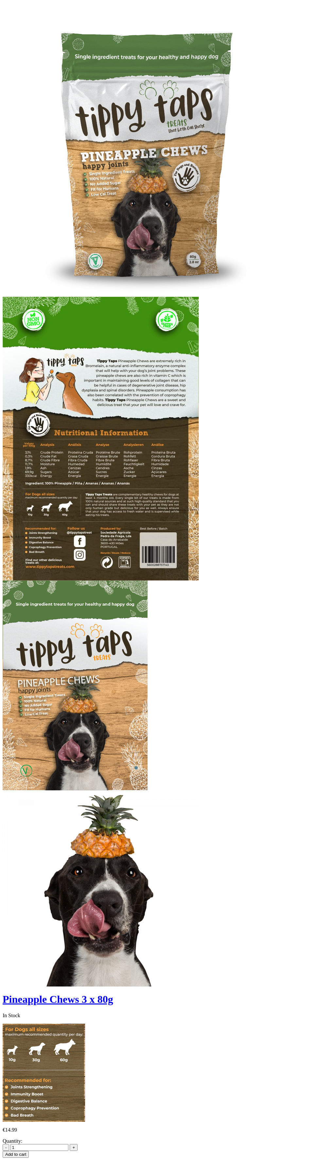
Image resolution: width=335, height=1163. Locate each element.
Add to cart (15, 1154)
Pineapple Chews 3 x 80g (58, 999)
